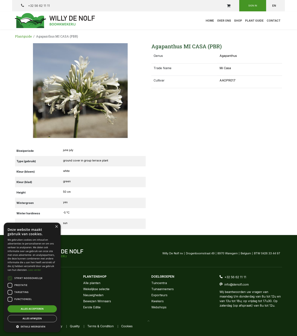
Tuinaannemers (162, 289)
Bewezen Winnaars (97, 301)
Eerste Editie (92, 307)
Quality (75, 326)
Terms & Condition (100, 326)
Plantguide (23, 36)
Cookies (127, 326)
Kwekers (157, 301)
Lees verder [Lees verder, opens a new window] (34, 270)
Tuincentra (159, 283)
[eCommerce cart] (228, 5)
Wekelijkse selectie (96, 289)
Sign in (252, 5)
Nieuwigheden (93, 295)
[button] (21, 90)
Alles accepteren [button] (32, 308)
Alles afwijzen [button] (32, 318)
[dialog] (32, 277)
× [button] (56, 226)
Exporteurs (159, 295)
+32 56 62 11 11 (35, 6)
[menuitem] (210, 20)
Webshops (158, 307)
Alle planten (91, 283)
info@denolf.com (236, 284)
